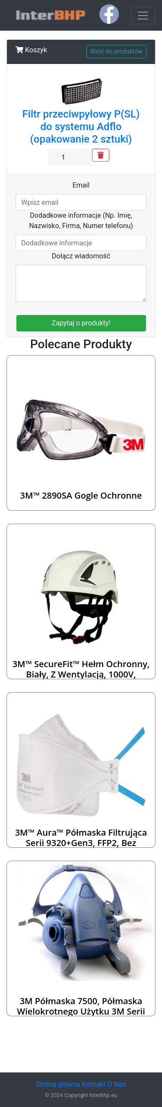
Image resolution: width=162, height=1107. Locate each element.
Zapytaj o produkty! (81, 323)
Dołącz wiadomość (81, 256)
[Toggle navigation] (143, 15)
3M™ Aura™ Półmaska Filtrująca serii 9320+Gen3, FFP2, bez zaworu (81, 843)
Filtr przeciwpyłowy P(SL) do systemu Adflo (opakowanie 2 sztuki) (81, 126)
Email (81, 185)
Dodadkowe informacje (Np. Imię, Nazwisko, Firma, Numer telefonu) (81, 220)
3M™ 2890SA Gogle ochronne (81, 495)
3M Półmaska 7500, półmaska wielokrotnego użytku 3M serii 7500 (81, 1011)
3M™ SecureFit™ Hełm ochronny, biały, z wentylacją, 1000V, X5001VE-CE (81, 674)
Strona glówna (58, 1084)
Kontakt (93, 1084)
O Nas (116, 1084)
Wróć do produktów (116, 51)
